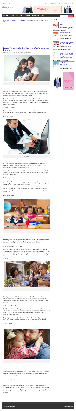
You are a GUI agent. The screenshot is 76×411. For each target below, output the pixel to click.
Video (42, 15)
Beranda (5, 15)
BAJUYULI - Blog (12, 406)
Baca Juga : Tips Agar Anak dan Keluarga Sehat (19, 379)
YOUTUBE (46, 3)
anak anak (17, 52)
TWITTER (51, 3)
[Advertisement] (26, 34)
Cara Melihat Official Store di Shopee (65, 63)
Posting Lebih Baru (6, 398)
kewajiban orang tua (23, 52)
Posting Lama (47, 398)
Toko (12, 15)
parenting (29, 52)
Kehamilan (35, 15)
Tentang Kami (6, 3)
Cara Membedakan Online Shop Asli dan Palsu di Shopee (66, 43)
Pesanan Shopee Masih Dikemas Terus (65, 33)
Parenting (27, 15)
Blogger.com (70, 406)
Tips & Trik (19, 15)
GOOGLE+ (57, 3)
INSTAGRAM (64, 3)
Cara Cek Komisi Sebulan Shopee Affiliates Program (66, 53)
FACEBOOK (70, 3)
